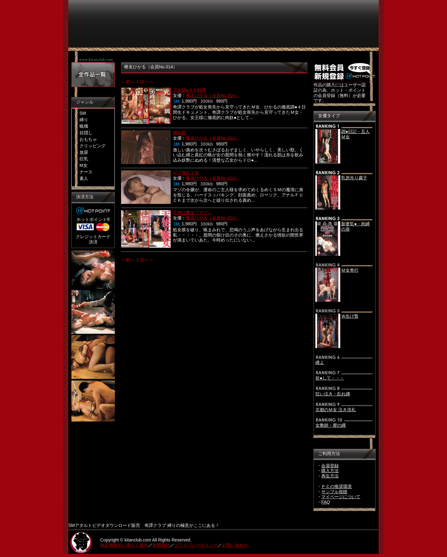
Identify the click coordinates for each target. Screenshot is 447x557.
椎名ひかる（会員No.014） (212, 95)
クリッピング (92, 145)
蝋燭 (83, 126)
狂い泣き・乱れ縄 (332, 393)
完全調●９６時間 (189, 90)
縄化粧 (179, 132)
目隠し (86, 132)
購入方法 (330, 470)
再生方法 (330, 475)
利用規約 (161, 545)
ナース (86, 171)
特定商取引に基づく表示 (124, 545)
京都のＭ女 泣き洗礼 (335, 409)
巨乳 (83, 158)
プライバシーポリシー (196, 545)
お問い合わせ (235, 545)
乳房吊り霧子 (354, 177)
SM (82, 113)
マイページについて (340, 496)
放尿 (83, 152)
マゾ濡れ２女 (186, 172)
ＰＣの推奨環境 (336, 486)
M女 (83, 165)
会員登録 (330, 465)
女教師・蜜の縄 (330, 425)
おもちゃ (88, 139)
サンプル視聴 (334, 491)
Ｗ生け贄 (350, 316)
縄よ (319, 362)
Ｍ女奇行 (350, 270)
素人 (83, 178)
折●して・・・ (329, 377)
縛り (83, 119)
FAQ (325, 501)
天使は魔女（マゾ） (192, 212)
